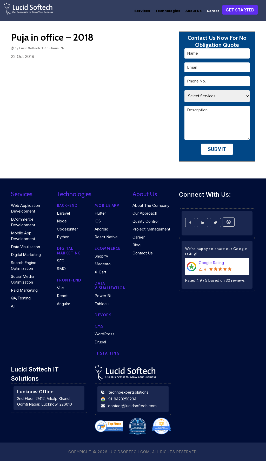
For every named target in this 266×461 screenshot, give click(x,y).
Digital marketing (69, 250)
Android (101, 229)
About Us (193, 11)
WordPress (105, 333)
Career (213, 11)
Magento (103, 263)
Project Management (151, 229)
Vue (60, 287)
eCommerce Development (23, 222)
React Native (106, 236)
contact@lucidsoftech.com (132, 405)
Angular (63, 303)
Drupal (100, 342)
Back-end (67, 205)
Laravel (63, 213)
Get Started (240, 9)
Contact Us (142, 253)
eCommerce (108, 248)
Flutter (100, 213)
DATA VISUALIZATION (110, 285)
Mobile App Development (23, 235)
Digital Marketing (26, 254)
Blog (136, 244)
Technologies (167, 11)
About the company (150, 205)
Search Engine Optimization (23, 265)
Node (62, 221)
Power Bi (103, 295)
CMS (99, 326)
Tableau (102, 303)
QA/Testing (21, 298)
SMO (61, 268)
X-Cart (100, 272)
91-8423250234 (122, 398)
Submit (217, 149)
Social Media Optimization (22, 279)
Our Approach (144, 213)
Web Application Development (25, 208)
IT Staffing (107, 353)
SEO (60, 260)
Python (63, 236)
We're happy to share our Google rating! (216, 251)
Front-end (69, 280)
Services (142, 11)
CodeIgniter (67, 229)
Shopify (101, 256)
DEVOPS (103, 315)
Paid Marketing (24, 290)
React (62, 295)
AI (13, 306)
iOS (98, 221)
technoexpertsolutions (129, 392)
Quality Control (145, 221)
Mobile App (107, 205)
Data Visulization (25, 246)
